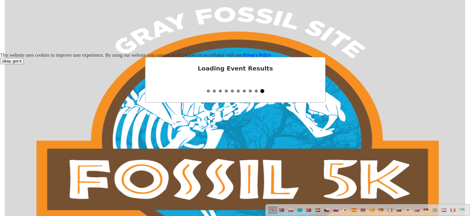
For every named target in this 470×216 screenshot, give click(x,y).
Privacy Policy (257, 55)
